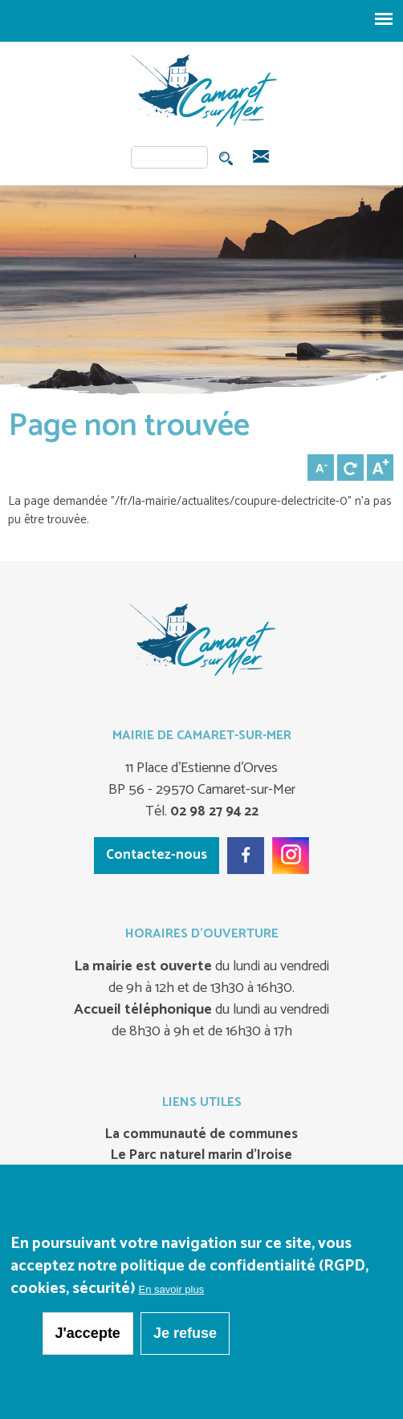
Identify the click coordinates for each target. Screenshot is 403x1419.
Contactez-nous (156, 855)
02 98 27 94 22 (212, 811)
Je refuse (185, 1333)
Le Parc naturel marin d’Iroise (201, 1155)
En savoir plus (172, 1289)
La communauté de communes (201, 1134)
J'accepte (87, 1333)
